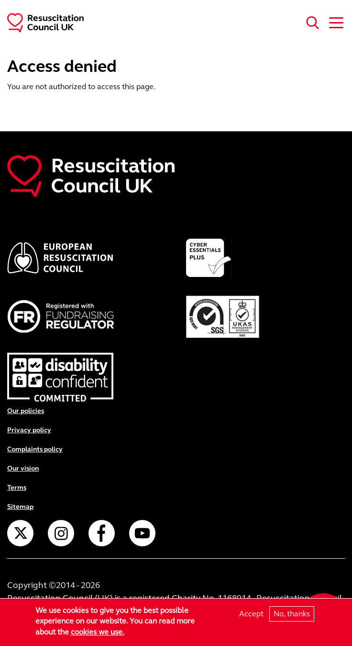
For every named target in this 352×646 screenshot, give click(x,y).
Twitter (20, 533)
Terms (16, 488)
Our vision (23, 468)
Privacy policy (29, 430)
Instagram (61, 533)
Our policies (25, 411)
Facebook (101, 533)
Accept (251, 613)
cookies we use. (97, 632)
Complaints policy (35, 449)
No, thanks (292, 613)
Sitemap (20, 507)
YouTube (142, 533)
